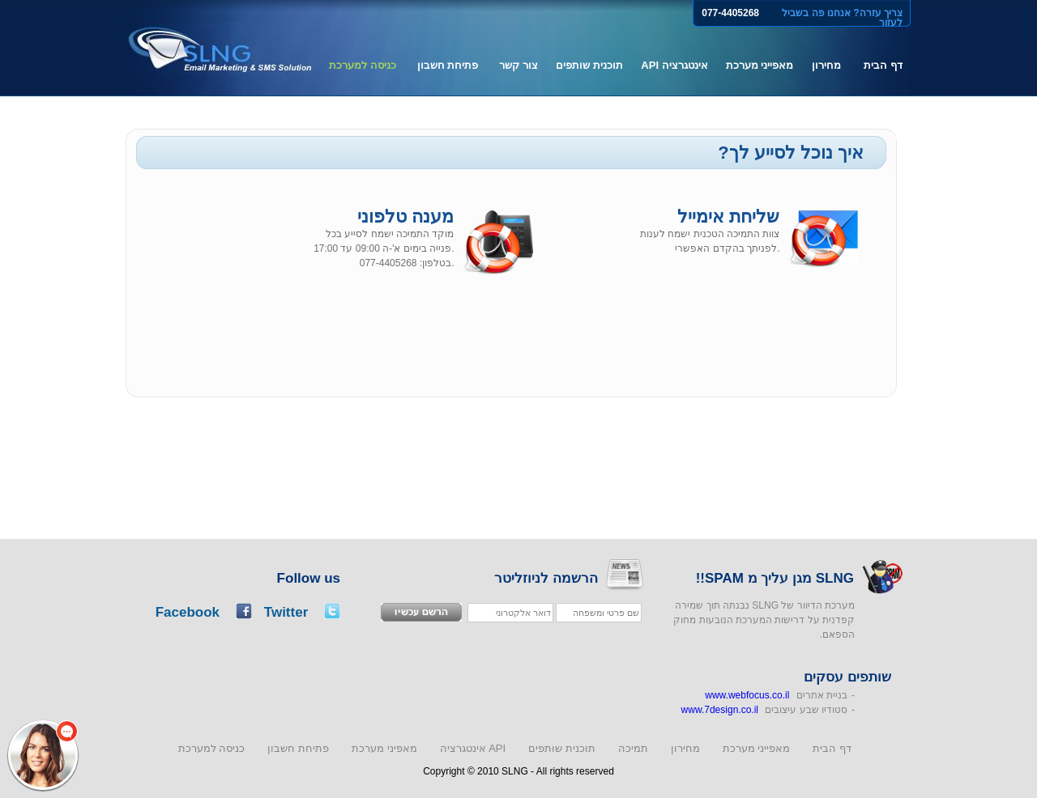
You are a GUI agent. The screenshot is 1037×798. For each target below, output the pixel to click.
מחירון (826, 65)
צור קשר (518, 65)
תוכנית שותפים (589, 65)
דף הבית (883, 65)
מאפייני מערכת (760, 65)
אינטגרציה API (674, 65)
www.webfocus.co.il (747, 695)
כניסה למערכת (362, 65)
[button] (43, 755)
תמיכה (633, 748)
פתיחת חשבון (448, 65)
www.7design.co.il (719, 709)
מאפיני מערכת (384, 748)
